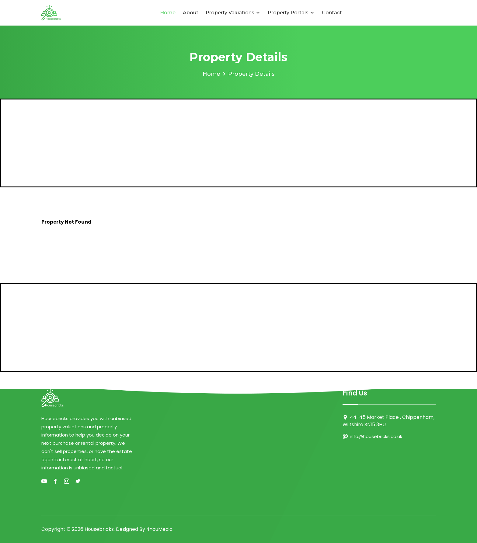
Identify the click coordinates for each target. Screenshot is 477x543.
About (190, 13)
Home (168, 13)
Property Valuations (233, 13)
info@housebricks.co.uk (376, 436)
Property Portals (291, 13)
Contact (332, 13)
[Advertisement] (238, 143)
